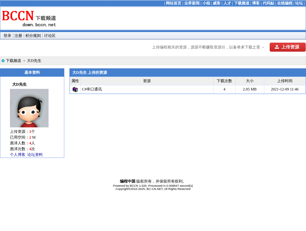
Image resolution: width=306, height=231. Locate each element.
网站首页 (173, 3)
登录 (7, 35)
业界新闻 (192, 3)
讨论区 (50, 35)
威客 (217, 3)
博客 (256, 3)
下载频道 (241, 3)
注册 (18, 35)
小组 (206, 3)
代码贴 (268, 3)
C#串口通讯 (92, 89)
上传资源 (287, 47)
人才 (227, 3)
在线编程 (284, 3)
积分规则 (33, 35)
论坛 (299, 3)
